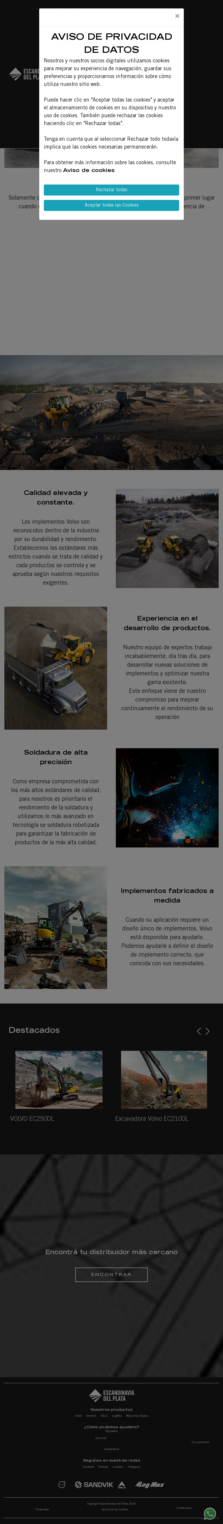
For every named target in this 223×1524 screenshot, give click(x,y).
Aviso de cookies (89, 170)
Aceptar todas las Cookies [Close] (112, 205)
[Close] (177, 16)
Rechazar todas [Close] (111, 190)
